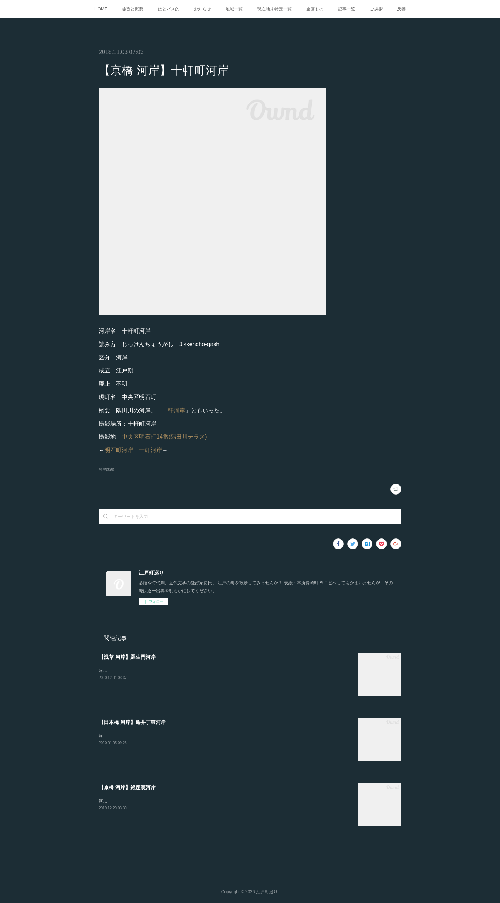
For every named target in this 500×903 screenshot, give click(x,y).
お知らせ (202, 9)
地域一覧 (234, 9)
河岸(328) (106, 469)
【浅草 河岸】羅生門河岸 (127, 657)
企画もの (314, 9)
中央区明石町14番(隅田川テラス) (164, 437)
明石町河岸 (118, 450)
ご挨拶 (376, 9)
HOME (100, 9)
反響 (401, 9)
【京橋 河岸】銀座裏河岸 (127, 787)
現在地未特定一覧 (274, 9)
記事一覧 (346, 9)
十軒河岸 (173, 410)
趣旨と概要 (132, 9)
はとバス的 (168, 9)
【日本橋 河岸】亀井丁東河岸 (132, 722)
